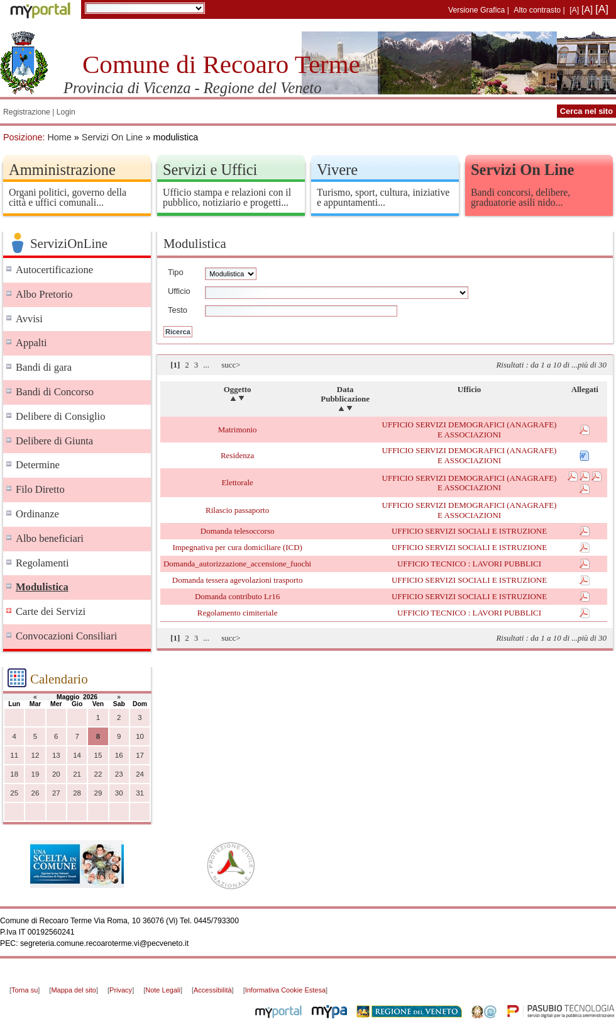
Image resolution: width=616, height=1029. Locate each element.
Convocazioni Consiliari (66, 636)
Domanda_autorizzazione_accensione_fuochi (237, 563)
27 (56, 793)
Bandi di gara (44, 367)
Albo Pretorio (44, 294)
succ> (230, 364)
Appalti (31, 343)
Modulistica (42, 587)
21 (77, 774)
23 (119, 774)
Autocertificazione (54, 270)
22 (98, 774)
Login (66, 112)
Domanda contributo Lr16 (237, 596)
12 (35, 755)
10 (140, 736)
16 (119, 755)
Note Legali (162, 990)
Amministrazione (62, 169)
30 (119, 793)
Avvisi (29, 319)
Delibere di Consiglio (60, 416)
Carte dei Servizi (50, 611)
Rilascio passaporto (237, 510)
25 (14, 793)
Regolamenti (42, 563)
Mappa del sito (73, 990)
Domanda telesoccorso (238, 531)
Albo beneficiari (50, 538)
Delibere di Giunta (54, 441)
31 (140, 793)
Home (59, 137)
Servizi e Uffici (210, 169)
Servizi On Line (112, 137)
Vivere (337, 169)
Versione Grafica (476, 10)
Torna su (24, 990)
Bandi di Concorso (55, 392)
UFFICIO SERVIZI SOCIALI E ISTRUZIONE (469, 531)
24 (140, 774)
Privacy (120, 990)
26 (35, 793)
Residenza (237, 455)
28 (77, 793)
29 (98, 793)
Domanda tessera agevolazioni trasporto (237, 580)
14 (77, 755)
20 (56, 774)
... (206, 364)
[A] (574, 10)
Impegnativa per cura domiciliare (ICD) (237, 547)
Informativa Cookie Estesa (285, 990)
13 (56, 755)
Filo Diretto (40, 489)
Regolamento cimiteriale (237, 612)
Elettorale (237, 482)
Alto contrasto (537, 10)
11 (14, 755)
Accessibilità (213, 990)
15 (98, 755)
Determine (38, 465)
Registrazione (26, 112)
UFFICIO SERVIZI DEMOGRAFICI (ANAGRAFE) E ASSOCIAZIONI (469, 429)
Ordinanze (37, 514)
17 (140, 755)
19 (35, 774)
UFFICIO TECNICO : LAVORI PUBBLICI (469, 563)
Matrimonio (237, 429)
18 (14, 774)
